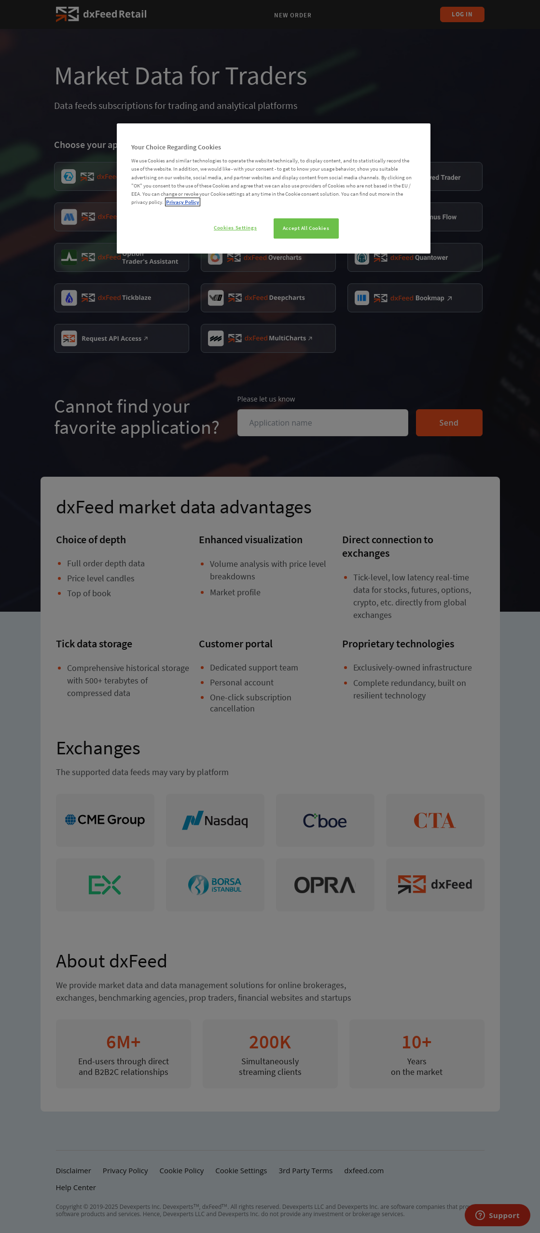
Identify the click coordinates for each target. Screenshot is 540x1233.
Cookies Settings (235, 227)
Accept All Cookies (306, 228)
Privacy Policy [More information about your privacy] (182, 202)
